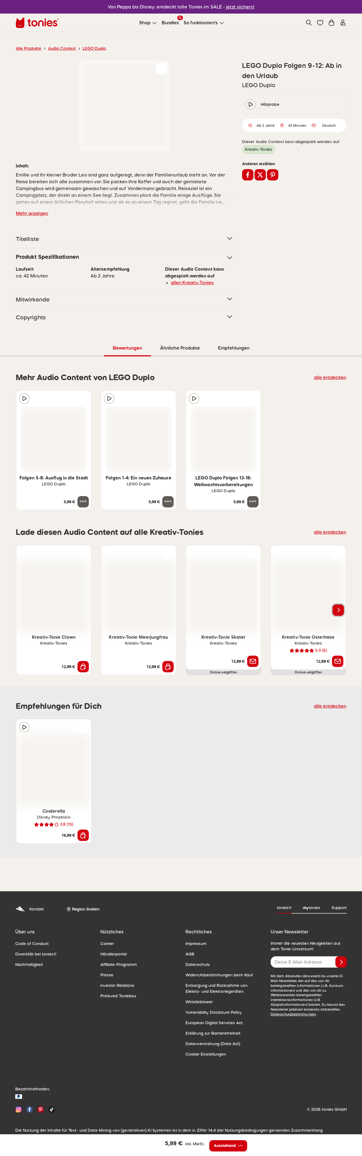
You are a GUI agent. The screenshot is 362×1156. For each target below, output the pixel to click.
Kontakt (29, 909)
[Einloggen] (342, 22)
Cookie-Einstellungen (204, 1054)
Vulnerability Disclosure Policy (212, 1012)
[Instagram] (18, 1109)
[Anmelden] (341, 961)
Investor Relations (116, 985)
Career (106, 943)
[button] (320, 22)
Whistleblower (198, 1001)
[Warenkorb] (331, 22)
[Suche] (308, 22)
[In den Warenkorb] (83, 666)
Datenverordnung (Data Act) (210, 1043)
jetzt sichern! (237, 6)
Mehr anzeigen (31, 213)
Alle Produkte (27, 48)
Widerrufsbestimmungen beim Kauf (216, 974)
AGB (190, 954)
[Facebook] (29, 1109)
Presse (106, 974)
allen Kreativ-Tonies (190, 282)
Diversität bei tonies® (34, 954)
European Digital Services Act (212, 1022)
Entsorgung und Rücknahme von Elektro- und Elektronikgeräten (222, 988)
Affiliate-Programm (116, 964)
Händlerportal (112, 954)
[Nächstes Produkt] (338, 609)
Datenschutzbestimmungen (291, 1009)
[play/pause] (250, 104)
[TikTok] (50, 1109)
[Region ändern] (82, 909)
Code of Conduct (30, 943)
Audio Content (58, 48)
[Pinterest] (40, 1109)
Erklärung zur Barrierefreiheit (211, 1033)
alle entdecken (331, 376)
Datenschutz (197, 964)
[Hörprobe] (24, 398)
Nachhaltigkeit (27, 964)
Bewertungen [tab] (127, 347)
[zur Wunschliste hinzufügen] (161, 68)
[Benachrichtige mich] (252, 661)
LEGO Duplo (89, 48)
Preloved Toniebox (116, 995)
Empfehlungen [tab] (233, 347)
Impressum (195, 943)
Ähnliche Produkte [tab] (179, 347)
